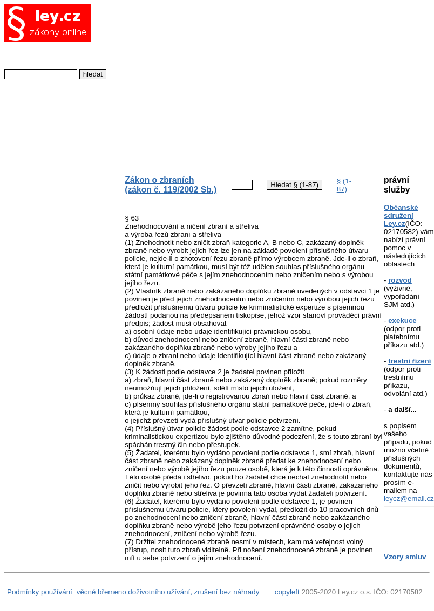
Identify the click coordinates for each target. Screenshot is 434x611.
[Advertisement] (245, 84)
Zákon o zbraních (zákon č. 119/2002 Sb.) (170, 184)
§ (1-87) (344, 185)
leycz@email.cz (409, 499)
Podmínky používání (39, 592)
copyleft (287, 592)
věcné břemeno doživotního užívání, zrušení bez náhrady (168, 592)
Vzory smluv (405, 557)
